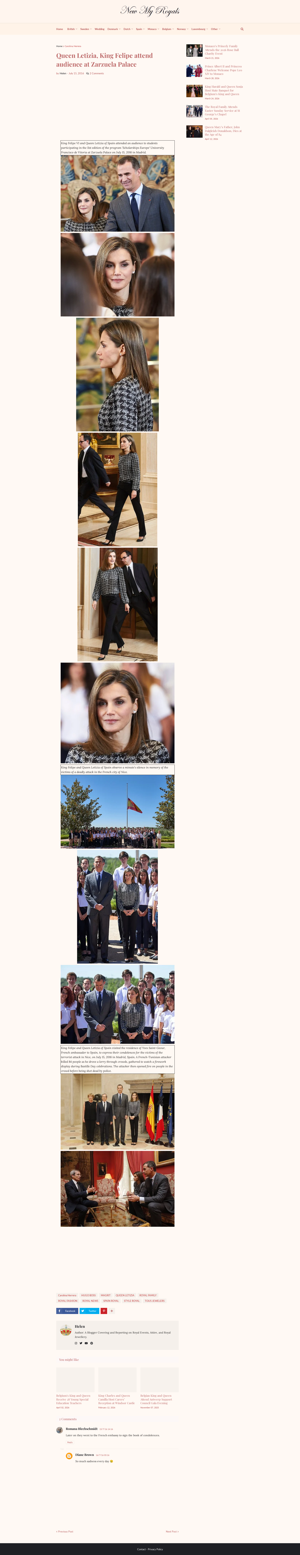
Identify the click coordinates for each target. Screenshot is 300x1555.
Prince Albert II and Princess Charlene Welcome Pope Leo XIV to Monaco (223, 70)
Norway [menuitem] (181, 29)
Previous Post (65, 1531)
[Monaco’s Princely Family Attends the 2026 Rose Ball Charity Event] (194, 50)
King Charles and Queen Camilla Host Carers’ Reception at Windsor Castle (116, 1399)
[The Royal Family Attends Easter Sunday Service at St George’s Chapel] (194, 111)
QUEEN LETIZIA (125, 1295)
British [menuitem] (71, 29)
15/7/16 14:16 (106, 1429)
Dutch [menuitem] (127, 29)
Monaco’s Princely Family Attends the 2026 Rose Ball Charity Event (222, 49)
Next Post (171, 1531)
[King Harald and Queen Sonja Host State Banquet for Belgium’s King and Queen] (194, 91)
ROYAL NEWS (90, 1300)
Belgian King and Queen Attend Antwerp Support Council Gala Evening (156, 1399)
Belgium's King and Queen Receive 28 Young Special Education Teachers (73, 1399)
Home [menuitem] (59, 29)
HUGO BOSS (88, 1295)
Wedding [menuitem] (99, 29)
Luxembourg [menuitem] (198, 29)
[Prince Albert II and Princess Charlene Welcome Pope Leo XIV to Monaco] (194, 71)
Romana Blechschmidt (82, 1429)
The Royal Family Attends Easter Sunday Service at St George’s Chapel (222, 110)
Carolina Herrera (73, 46)
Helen (80, 1326)
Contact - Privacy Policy (150, 1549)
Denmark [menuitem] (113, 29)
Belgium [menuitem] (166, 29)
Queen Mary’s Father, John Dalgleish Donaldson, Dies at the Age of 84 (223, 130)
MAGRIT (106, 1295)
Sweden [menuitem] (84, 29)
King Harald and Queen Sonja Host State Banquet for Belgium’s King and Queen (224, 90)
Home (59, 46)
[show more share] (111, 1311)
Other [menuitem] (214, 29)
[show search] (240, 29)
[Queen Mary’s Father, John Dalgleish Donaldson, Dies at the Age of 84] (194, 131)
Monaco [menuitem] (152, 29)
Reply (70, 1442)
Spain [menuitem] (139, 29)
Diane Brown (84, 1455)
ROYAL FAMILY (148, 1295)
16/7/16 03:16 (102, 1455)
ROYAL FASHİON (67, 1300)
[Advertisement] (117, 108)
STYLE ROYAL (132, 1300)
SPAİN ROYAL (111, 1300)
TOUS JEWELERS (155, 1300)
